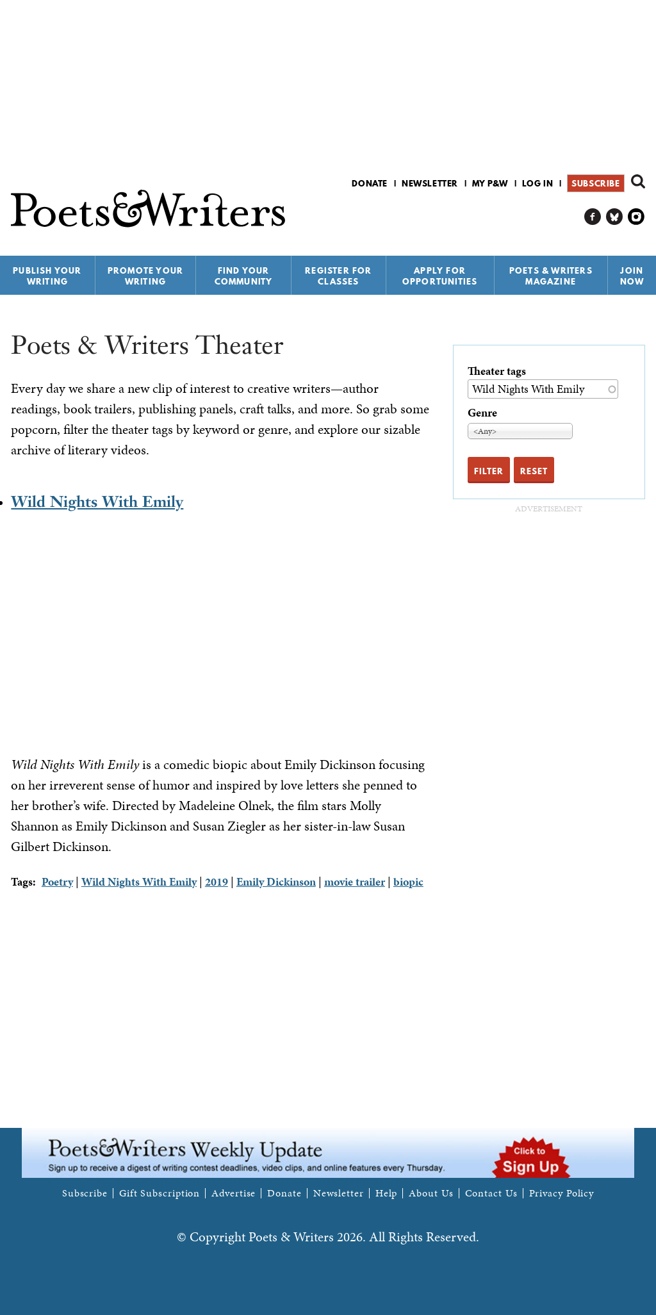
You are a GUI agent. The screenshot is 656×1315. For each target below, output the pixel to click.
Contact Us (491, 1193)
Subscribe (595, 183)
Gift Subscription (159, 1193)
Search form (638, 181)
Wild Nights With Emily (97, 501)
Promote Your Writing (145, 276)
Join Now (632, 276)
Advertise (233, 1193)
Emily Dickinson (276, 881)
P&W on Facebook (593, 217)
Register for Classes (338, 276)
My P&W (490, 183)
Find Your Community (244, 276)
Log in (538, 183)
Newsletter (430, 183)
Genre (482, 412)
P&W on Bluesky (614, 217)
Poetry (57, 881)
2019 (216, 881)
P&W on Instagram (636, 217)
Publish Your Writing (47, 276)
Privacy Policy (561, 1193)
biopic (408, 881)
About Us (431, 1193)
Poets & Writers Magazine (551, 276)
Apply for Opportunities (440, 276)
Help (386, 1193)
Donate (370, 183)
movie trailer (354, 881)
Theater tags (497, 371)
